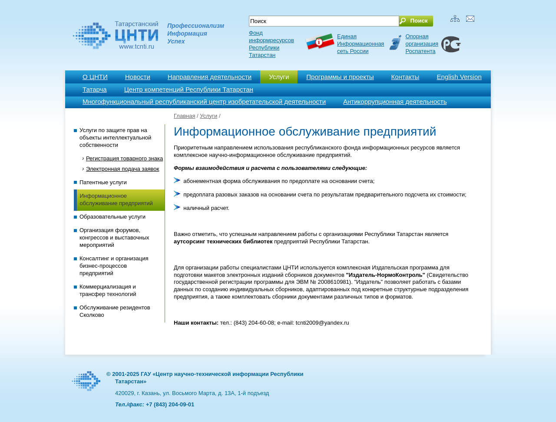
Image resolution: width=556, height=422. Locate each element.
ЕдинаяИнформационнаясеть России (360, 43)
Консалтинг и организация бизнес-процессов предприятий (113, 265)
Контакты (405, 76)
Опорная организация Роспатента (421, 43)
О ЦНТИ (95, 76)
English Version (459, 76)
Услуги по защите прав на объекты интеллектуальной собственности (115, 137)
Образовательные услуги (112, 216)
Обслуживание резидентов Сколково (114, 311)
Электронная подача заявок (122, 169)
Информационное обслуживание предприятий (116, 199)
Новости (137, 76)
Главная (184, 116)
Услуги (279, 76)
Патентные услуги (103, 182)
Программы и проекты (340, 76)
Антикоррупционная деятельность (395, 101)
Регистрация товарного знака (124, 158)
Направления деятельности (210, 76)
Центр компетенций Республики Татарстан (188, 89)
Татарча (95, 89)
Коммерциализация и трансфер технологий (107, 290)
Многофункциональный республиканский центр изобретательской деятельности (204, 101)
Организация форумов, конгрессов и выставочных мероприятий (114, 237)
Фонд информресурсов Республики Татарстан (271, 44)
